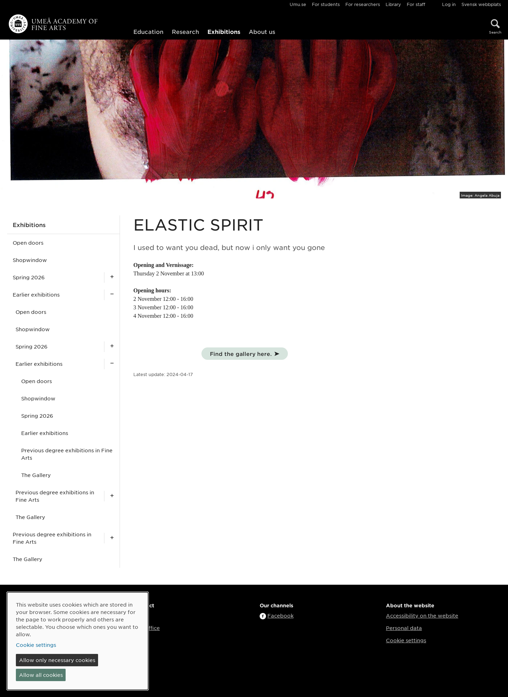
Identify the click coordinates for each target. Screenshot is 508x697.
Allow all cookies (41, 675)
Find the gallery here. (241, 353)
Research (185, 31)
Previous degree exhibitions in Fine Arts (67, 454)
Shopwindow (30, 260)
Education (148, 31)
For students (326, 4)
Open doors (28, 242)
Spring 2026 (29, 277)
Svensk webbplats (481, 4)
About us (262, 31)
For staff (416, 4)
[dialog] (77, 641)
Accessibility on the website (422, 615)
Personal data (404, 628)
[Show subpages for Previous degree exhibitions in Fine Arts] (112, 496)
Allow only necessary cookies (57, 660)
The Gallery (36, 475)
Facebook (280, 615)
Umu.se (298, 4)
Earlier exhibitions (36, 294)
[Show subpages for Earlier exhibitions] (112, 294)
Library (393, 4)
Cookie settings (406, 640)
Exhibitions (223, 31)
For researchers (362, 4)
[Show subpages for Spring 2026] (112, 277)
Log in (449, 4)
